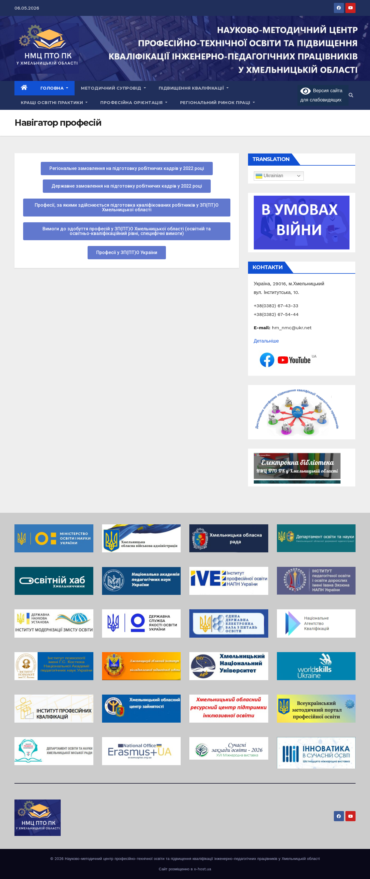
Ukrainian (269, 176)
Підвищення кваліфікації (194, 88)
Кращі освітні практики (54, 102)
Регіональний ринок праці (217, 102)
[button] (351, 95)
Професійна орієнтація (133, 102)
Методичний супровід (113, 88)
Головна (54, 88)
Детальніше (266, 341)
